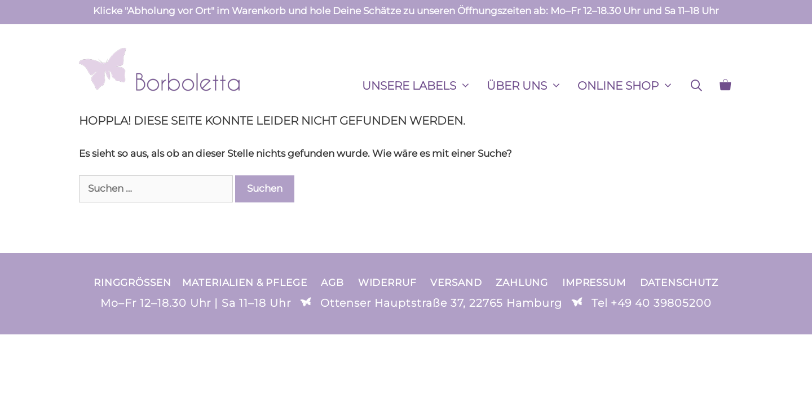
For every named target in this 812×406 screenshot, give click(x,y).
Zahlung (522, 282)
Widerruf (387, 282)
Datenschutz (679, 282)
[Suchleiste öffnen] (696, 86)
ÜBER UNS (528, 86)
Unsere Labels (420, 86)
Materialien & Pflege (244, 282)
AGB (332, 282)
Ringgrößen (132, 282)
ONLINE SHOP (629, 86)
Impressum (594, 282)
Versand (456, 282)
